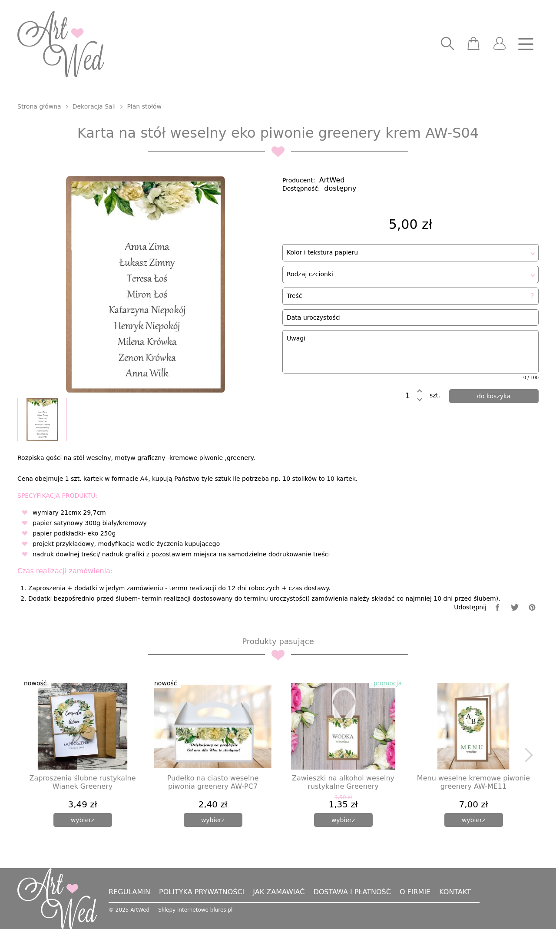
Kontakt (455, 892)
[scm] (473, 44)
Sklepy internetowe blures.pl (195, 910)
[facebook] (497, 607)
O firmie (415, 892)
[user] (499, 44)
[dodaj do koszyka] (494, 396)
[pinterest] (532, 607)
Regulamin (129, 892)
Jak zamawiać (278, 892)
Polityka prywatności (201, 892)
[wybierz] (82, 820)
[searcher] (447, 44)
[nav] (526, 44)
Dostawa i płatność (352, 892)
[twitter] (514, 607)
